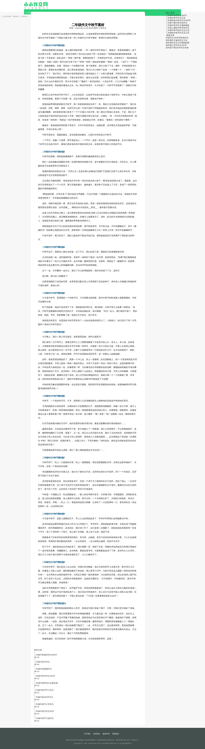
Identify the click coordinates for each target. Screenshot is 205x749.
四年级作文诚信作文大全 (176, 40)
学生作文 (16, 16)
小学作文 (29, 12)
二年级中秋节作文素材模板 (177, 25)
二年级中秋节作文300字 (44, 676)
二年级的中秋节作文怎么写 (177, 33)
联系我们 (96, 734)
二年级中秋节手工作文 (44, 690)
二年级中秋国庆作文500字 (45, 655)
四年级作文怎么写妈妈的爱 (177, 43)
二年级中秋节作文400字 (176, 15)
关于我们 (87, 734)
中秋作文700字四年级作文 (177, 38)
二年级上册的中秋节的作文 (177, 28)
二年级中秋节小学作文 (44, 704)
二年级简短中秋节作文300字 (178, 20)
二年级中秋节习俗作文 (44, 718)
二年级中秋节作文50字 (44, 711)
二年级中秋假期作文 (43, 669)
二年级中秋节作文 (42, 662)
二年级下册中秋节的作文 (176, 23)
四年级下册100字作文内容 (177, 48)
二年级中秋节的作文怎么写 (177, 30)
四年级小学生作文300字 (176, 45)
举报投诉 (115, 734)
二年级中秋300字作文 (43, 697)
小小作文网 (6, 16)
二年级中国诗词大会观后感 (46, 683)
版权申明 (106, 734)
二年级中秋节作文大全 (175, 18)
